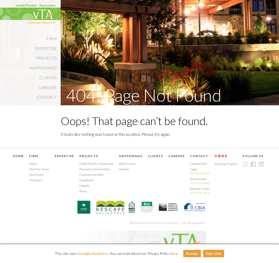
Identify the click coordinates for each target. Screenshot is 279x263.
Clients (48, 77)
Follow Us (253, 156)
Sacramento (199, 181)
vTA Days (35, 180)
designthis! (199, 223)
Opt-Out (214, 253)
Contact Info (198, 164)
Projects (46, 58)
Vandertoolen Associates (35, 14)
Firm (51, 38)
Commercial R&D (91, 175)
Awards (124, 169)
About (33, 164)
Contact (47, 97)
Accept (192, 253)
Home (18, 156)
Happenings (43, 67)
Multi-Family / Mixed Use (96, 164)
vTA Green (36, 175)
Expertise (46, 48)
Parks (83, 191)
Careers (47, 87)
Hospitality (86, 180)
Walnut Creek (199, 191)
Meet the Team (39, 169)
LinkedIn (261, 164)
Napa (199, 171)
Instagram (245, 164)
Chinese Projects (221, 156)
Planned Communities (94, 169)
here (174, 253)
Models (84, 186)
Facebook (253, 164)
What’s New (127, 164)
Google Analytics (93, 253)
